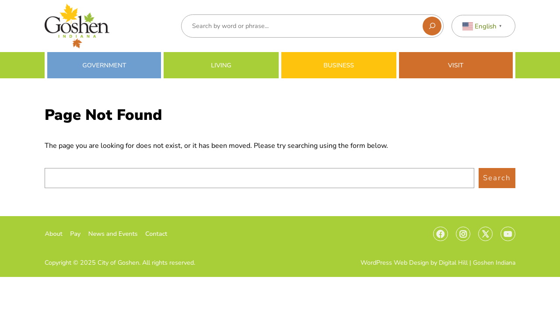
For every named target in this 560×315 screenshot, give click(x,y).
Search (497, 178)
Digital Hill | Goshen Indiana (477, 263)
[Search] (432, 26)
